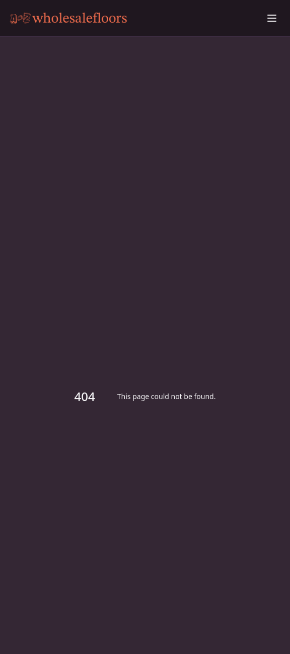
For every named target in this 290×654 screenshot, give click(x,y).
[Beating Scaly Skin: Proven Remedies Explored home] (135, 18)
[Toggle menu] (272, 18)
